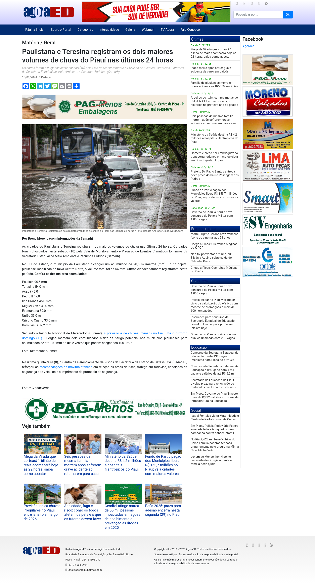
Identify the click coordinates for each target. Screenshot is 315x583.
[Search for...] (258, 14)
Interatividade (109, 30)
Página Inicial (34, 30)
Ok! (288, 14)
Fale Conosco (190, 30)
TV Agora (167, 30)
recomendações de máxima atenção (66, 367)
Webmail (148, 30)
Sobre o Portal (61, 30)
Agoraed (248, 46)
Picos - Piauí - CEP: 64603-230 (82, 559)
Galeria (130, 30)
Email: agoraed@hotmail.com (85, 569)
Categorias (85, 30)
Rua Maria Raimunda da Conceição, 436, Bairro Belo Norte (99, 554)
